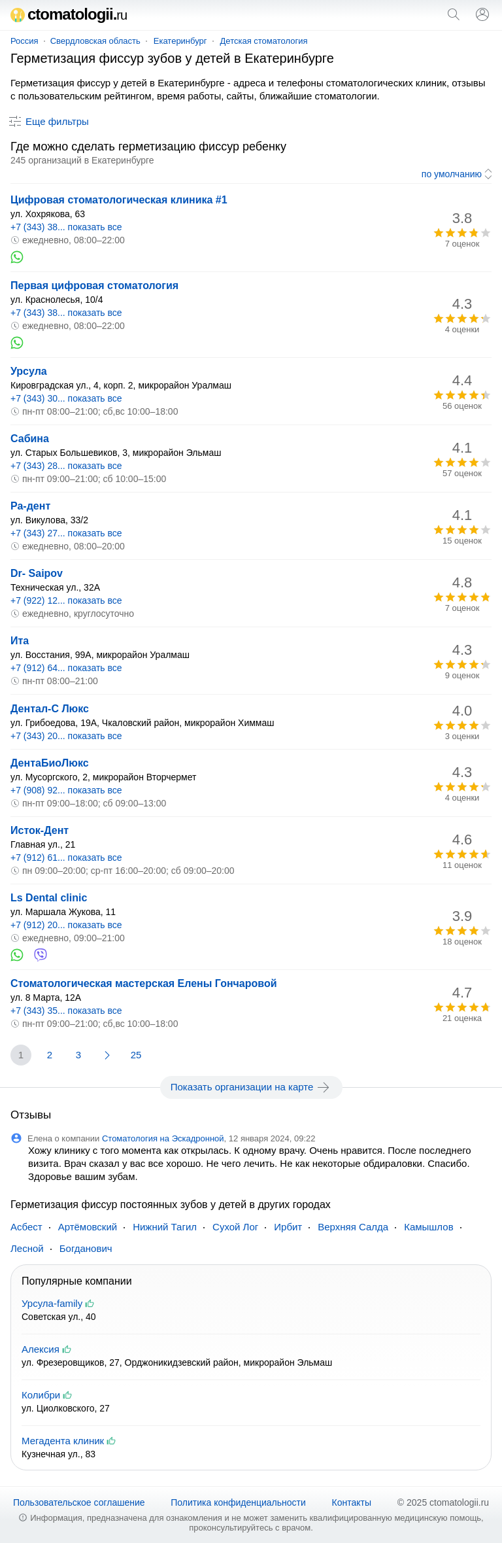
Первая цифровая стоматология (94, 285)
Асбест (26, 1226)
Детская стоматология (264, 41)
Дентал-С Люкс (49, 708)
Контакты (351, 1502)
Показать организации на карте (251, 1087)
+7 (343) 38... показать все (66, 227)
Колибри (41, 1394)
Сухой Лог (235, 1226)
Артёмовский (88, 1226)
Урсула (28, 371)
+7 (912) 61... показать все (66, 857)
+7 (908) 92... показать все (66, 790)
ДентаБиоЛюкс (49, 763)
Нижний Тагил (165, 1226)
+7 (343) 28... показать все (66, 465)
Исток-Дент (39, 830)
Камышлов (428, 1226)
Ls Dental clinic (48, 897)
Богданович (85, 1248)
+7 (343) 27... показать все (66, 533)
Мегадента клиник (63, 1440)
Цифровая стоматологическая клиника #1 (118, 199)
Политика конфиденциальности (238, 1502)
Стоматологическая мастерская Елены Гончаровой (143, 983)
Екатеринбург (180, 41)
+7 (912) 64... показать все (66, 668)
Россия (24, 41)
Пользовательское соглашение (79, 1502)
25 (136, 1054)
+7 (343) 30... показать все (66, 398)
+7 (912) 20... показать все (66, 925)
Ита (19, 640)
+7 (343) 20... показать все (66, 736)
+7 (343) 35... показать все (66, 1010)
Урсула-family (52, 1303)
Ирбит (288, 1226)
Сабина (29, 438)
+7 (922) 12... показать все (66, 600)
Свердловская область (95, 41)
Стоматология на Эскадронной (163, 1138)
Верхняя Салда (353, 1226)
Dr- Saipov (36, 573)
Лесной (27, 1248)
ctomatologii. (68, 14)
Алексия (40, 1349)
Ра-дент (30, 505)
